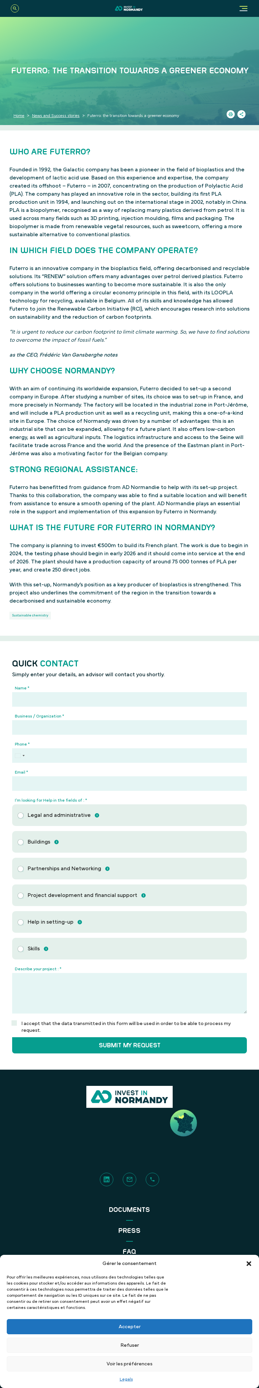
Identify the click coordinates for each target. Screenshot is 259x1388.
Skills (34, 948)
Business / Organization (39, 716)
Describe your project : (38, 969)
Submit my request (130, 1045)
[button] (249, 1263)
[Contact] (129, 1179)
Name (22, 688)
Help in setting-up (51, 922)
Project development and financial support (82, 895)
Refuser (129, 1345)
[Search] (15, 8)
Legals (126, 1379)
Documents (129, 1209)
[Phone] (129, 755)
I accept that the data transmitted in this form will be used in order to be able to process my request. (126, 1027)
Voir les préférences (129, 1363)
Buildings (39, 842)
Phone (22, 744)
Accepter (130, 1326)
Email (21, 772)
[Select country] (19, 755)
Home (18, 116)
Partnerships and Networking (64, 868)
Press (129, 1230)
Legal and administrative (59, 815)
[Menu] (243, 8)
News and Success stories (56, 116)
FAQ (129, 1251)
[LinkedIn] (106, 1179)
